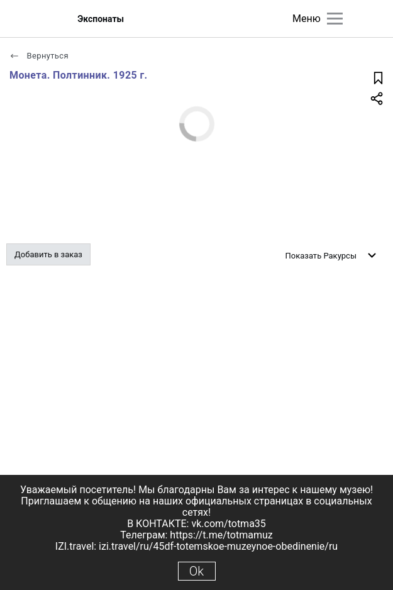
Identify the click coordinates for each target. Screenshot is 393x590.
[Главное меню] (335, 18)
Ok (196, 571)
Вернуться (39, 55)
